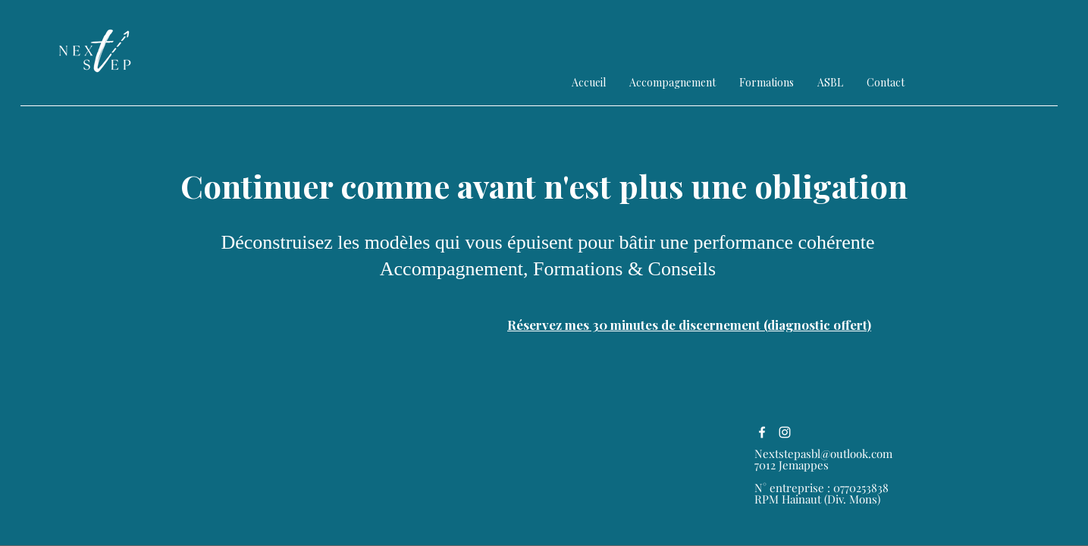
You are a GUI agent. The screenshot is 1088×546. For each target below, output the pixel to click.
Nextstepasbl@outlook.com (823, 453)
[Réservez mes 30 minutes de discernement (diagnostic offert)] (689, 324)
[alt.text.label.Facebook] (762, 432)
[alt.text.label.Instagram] (784, 432)
